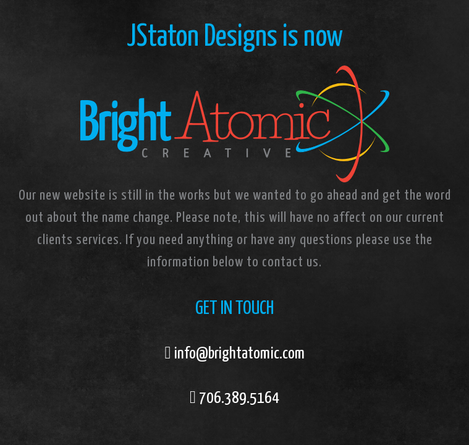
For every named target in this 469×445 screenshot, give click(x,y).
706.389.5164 (239, 398)
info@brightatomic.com (239, 353)
